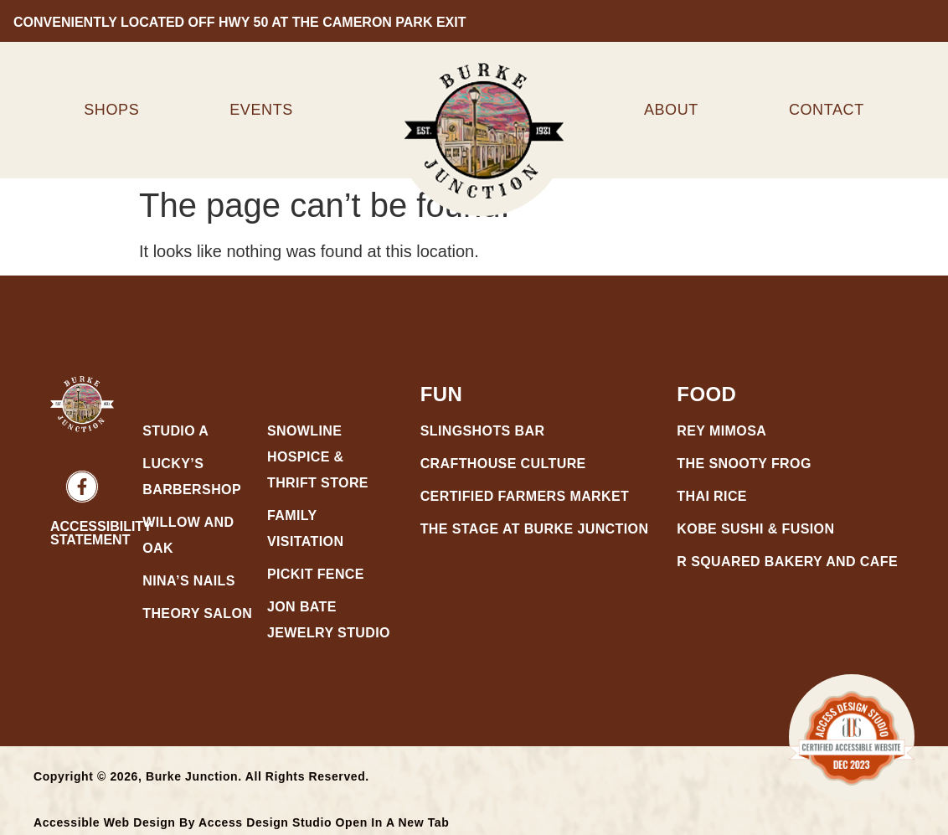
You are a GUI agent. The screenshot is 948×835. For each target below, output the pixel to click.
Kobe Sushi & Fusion (755, 529)
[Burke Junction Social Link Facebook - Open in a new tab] (82, 486)
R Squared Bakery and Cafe (787, 561)
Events (261, 109)
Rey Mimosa (721, 431)
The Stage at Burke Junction (534, 529)
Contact (826, 109)
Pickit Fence (315, 574)
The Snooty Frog (744, 463)
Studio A (177, 431)
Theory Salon (197, 613)
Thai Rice (712, 496)
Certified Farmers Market (525, 496)
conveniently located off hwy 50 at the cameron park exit (237, 22)
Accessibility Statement (101, 533)
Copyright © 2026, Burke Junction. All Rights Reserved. (201, 776)
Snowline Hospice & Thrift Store (317, 457)
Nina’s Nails (188, 581)
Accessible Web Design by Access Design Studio (241, 822)
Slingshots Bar (482, 431)
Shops (111, 109)
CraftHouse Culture (503, 463)
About (671, 109)
